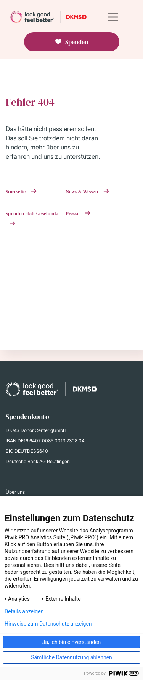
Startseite (16, 192)
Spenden (76, 42)
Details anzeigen (24, 611)
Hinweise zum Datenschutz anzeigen (48, 624)
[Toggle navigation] (112, 17)
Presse (73, 213)
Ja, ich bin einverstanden (71, 642)
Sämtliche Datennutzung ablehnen (71, 657)
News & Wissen (83, 192)
